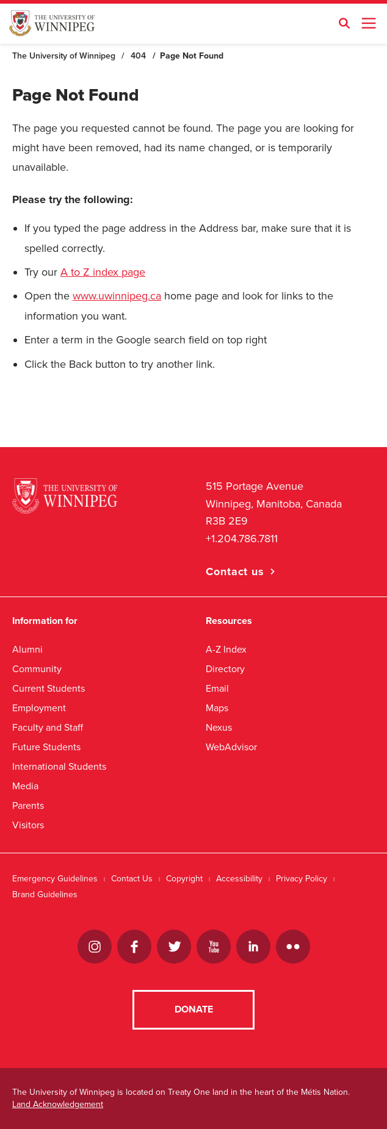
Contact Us (132, 878)
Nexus (219, 727)
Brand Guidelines (45, 894)
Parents (28, 805)
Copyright (184, 878)
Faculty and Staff (47, 727)
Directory (225, 669)
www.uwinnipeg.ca (117, 296)
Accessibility (239, 878)
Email (217, 688)
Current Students (48, 688)
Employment (39, 708)
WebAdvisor (231, 747)
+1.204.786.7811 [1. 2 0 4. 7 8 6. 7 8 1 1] (242, 538)
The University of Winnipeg (63, 56)
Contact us (235, 571)
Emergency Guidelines (55, 878)
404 (138, 56)
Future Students (46, 747)
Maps (217, 708)
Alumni (27, 649)
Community (37, 669)
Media (25, 786)
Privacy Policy (301, 878)
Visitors (28, 825)
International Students (59, 766)
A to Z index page (102, 272)
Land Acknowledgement (57, 1104)
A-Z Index (226, 649)
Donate (194, 1009)
